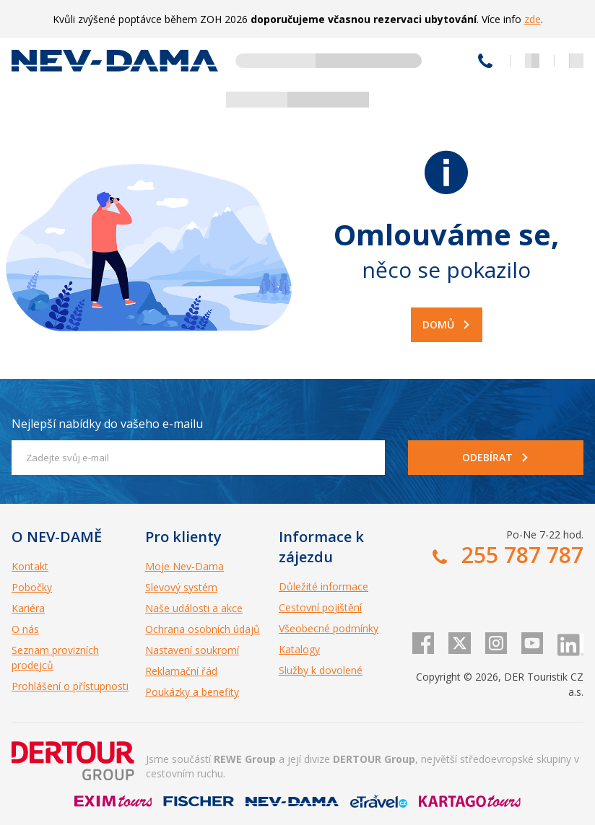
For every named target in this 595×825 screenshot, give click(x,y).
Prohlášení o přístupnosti (70, 686)
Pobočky (32, 587)
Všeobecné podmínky (328, 628)
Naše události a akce (194, 608)
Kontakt (30, 566)
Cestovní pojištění (320, 607)
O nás (25, 629)
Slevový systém (181, 587)
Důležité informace (323, 586)
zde (532, 19)
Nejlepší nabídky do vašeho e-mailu (107, 424)
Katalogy (299, 649)
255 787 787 (485, 60)
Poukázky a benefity (192, 692)
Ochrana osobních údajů (202, 629)
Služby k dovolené (320, 670)
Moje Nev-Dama (184, 566)
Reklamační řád (181, 671)
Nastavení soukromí (192, 650)
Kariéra (28, 608)
